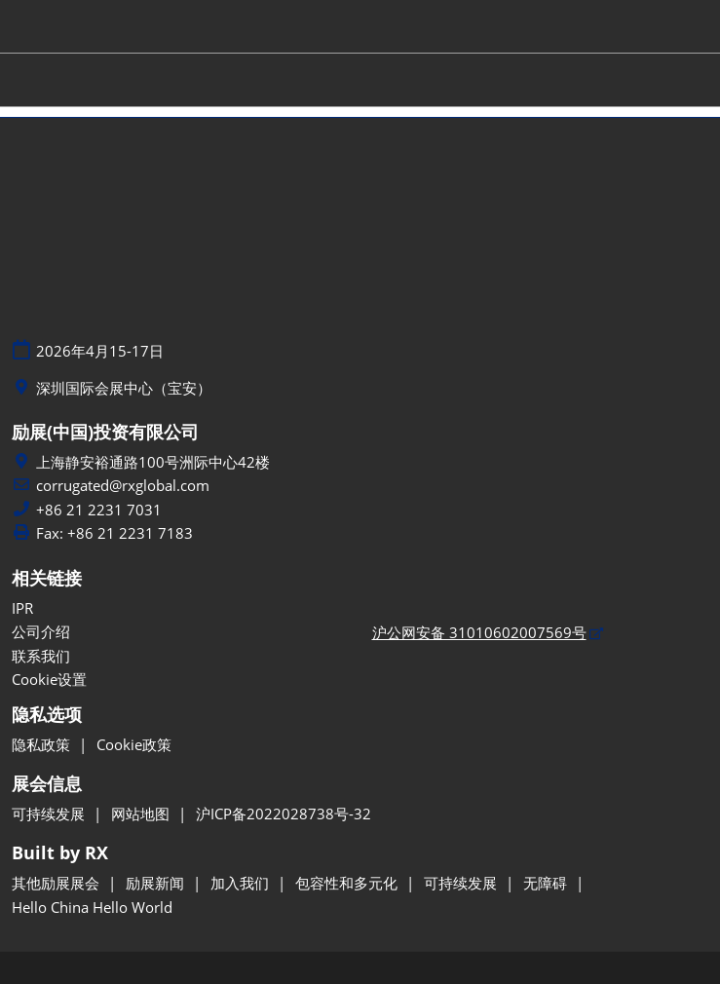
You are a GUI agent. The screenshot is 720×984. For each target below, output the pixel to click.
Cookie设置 (49, 679)
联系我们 (41, 655)
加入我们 (241, 882)
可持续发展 (50, 813)
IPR (22, 608)
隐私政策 (43, 744)
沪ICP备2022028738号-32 (283, 813)
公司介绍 (41, 631)
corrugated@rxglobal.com (122, 485)
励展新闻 (157, 882)
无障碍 (547, 882)
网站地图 (142, 813)
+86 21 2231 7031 (99, 510)
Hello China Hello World (92, 907)
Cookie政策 (133, 744)
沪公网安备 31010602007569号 (479, 632)
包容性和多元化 (348, 882)
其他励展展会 (57, 882)
